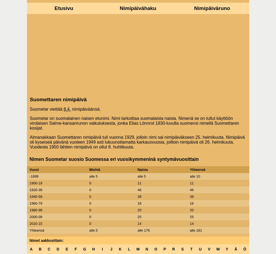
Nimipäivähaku (138, 8)
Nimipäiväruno (212, 8)
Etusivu (63, 8)
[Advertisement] (138, 55)
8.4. (67, 109)
